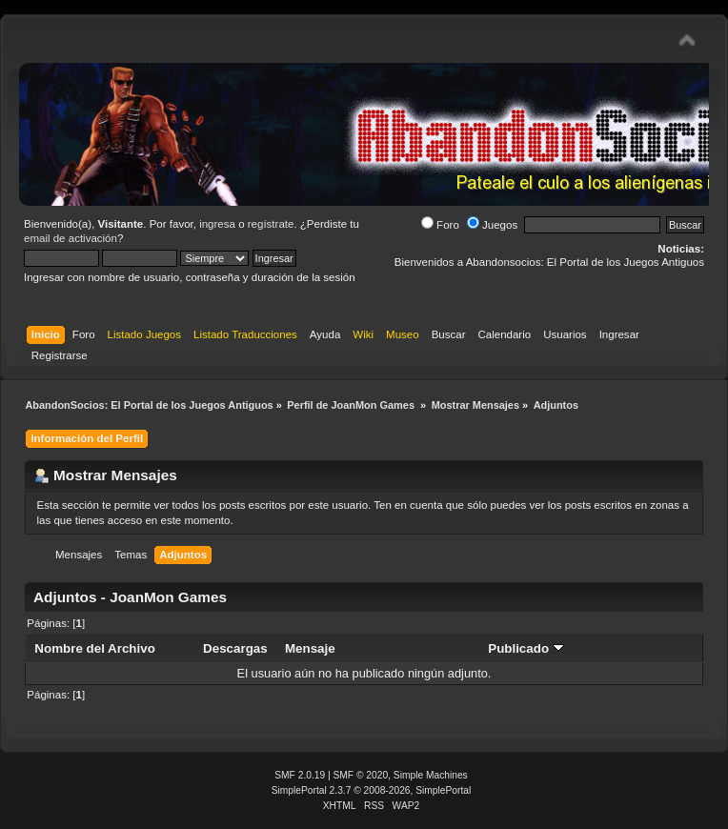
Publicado (526, 648)
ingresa (217, 224)
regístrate (271, 224)
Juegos (492, 225)
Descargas (235, 648)
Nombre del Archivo (94, 648)
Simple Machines (431, 775)
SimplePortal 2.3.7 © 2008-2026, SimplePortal (372, 790)
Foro (440, 225)
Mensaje (310, 648)
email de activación (70, 238)
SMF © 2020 (361, 775)
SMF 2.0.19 (299, 775)
